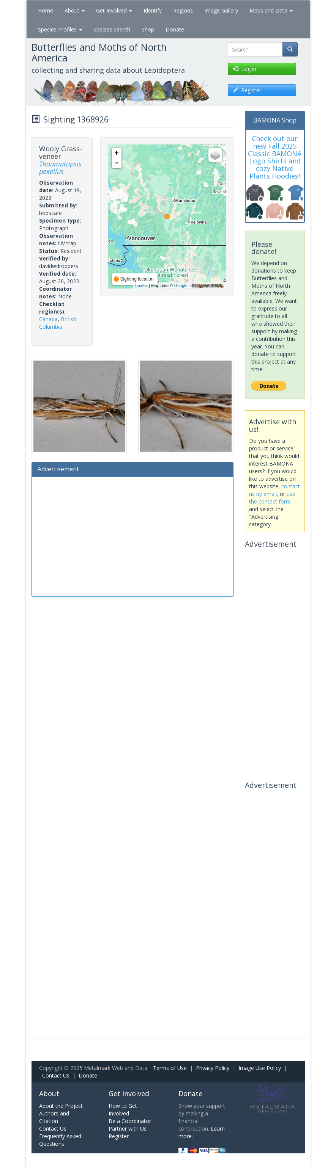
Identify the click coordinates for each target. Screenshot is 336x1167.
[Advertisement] (132, 536)
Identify (153, 10)
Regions (183, 10)
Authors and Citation (54, 1117)
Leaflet (141, 285)
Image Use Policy (259, 1067)
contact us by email (274, 490)
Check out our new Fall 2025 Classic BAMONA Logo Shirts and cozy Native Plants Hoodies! (274, 157)
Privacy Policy (212, 1067)
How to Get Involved (123, 1109)
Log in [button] (244, 68)
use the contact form (272, 497)
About (75, 10)
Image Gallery (221, 10)
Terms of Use (170, 1067)
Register (119, 1136)
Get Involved (114, 10)
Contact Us (55, 1075)
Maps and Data (271, 10)
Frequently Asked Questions (60, 1139)
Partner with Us (128, 1128)
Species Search (111, 29)
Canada (48, 319)
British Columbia (57, 322)
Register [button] (247, 90)
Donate (175, 29)
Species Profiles (60, 29)
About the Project (61, 1105)
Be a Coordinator (130, 1121)
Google (180, 285)
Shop (148, 29)
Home (45, 10)
